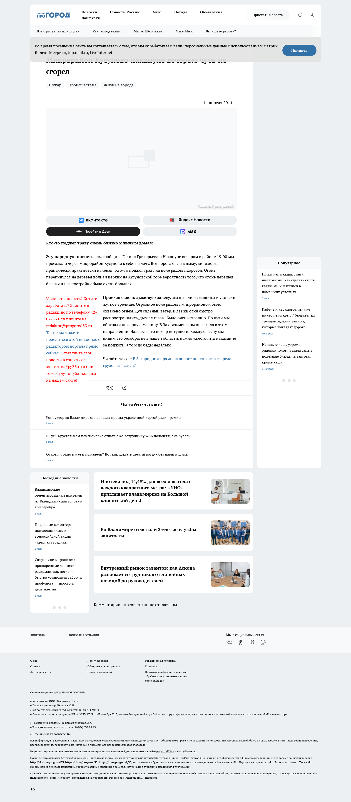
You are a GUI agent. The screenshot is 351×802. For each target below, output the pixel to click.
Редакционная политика (160, 660)
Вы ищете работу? (221, 31)
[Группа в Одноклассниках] (240, 642)
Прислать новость (267, 14)
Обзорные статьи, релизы (103, 666)
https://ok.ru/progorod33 (81, 762)
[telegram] (125, 388)
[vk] (110, 388)
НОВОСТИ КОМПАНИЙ (84, 635)
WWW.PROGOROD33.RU (69, 692)
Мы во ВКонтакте (148, 31)
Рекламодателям (107, 31)
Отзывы (35, 666)
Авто (157, 12)
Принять (299, 50)
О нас (33, 660)
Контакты (151, 666)
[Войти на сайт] (311, 15)
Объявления (211, 12)
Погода (180, 12)
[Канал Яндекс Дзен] (93, 231)
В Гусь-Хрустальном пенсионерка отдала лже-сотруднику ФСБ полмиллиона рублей (141, 439)
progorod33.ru (165, 751)
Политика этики (97, 660)
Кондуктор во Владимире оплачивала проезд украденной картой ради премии (141, 420)
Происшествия (82, 85)
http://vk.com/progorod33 (47, 762)
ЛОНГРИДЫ (37, 635)
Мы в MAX (184, 31)
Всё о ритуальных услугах (58, 31)
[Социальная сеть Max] (190, 231)
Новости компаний (99, 672)
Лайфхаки (91, 18)
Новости (89, 12)
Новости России (125, 12)
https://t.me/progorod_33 (115, 762)
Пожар (55, 85)
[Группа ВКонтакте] (93, 220)
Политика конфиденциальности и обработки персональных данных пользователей (166, 676)
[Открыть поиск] (300, 15)
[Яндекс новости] (190, 220)
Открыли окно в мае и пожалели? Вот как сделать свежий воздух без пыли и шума (141, 457)
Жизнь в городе (119, 85)
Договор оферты (41, 672)
